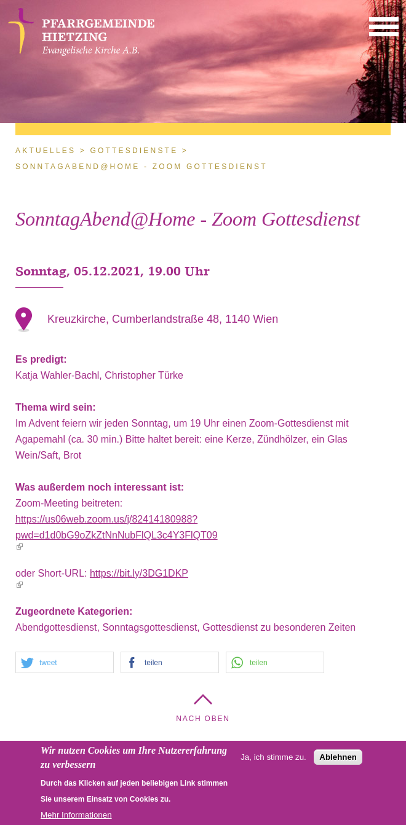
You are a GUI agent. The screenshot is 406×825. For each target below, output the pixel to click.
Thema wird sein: (56, 407)
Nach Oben (203, 718)
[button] (384, 26)
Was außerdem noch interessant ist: (101, 487)
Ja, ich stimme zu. (273, 760)
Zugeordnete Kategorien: (75, 611)
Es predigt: (42, 359)
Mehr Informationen (76, 818)
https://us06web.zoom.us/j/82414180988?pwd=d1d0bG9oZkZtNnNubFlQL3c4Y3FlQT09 (116, 532)
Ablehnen (338, 760)
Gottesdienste (134, 150)
